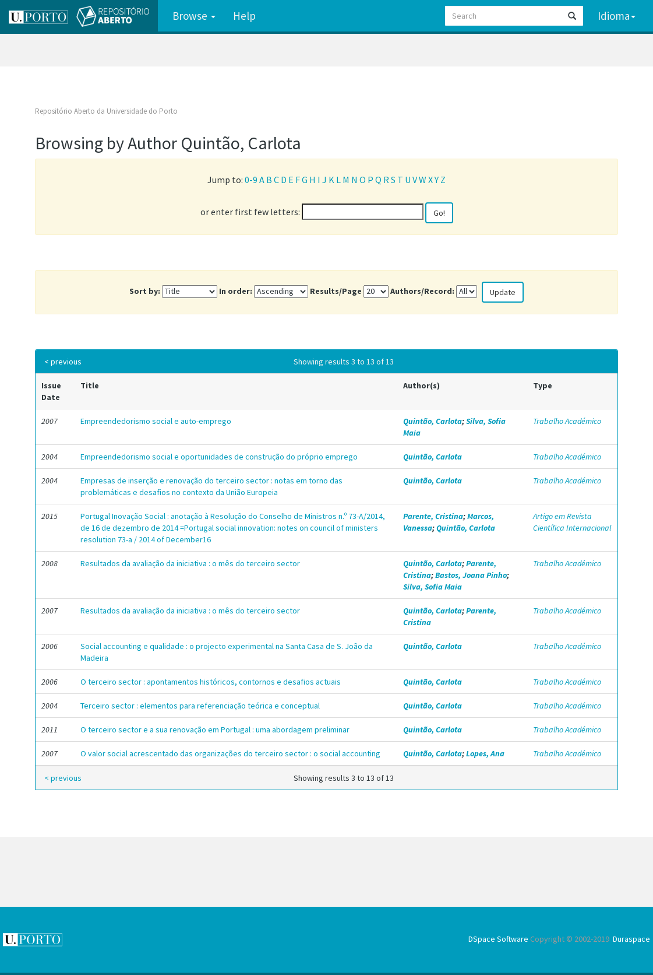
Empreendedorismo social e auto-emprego (155, 421)
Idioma (617, 16)
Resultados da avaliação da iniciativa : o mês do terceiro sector (190, 563)
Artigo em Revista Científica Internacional (572, 522)
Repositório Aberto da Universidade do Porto (106, 111)
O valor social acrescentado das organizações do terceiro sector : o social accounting (230, 753)
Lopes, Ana (485, 753)
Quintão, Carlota (432, 421)
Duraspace (631, 939)
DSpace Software (498, 939)
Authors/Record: (422, 291)
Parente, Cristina (433, 516)
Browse (194, 16)
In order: (235, 291)
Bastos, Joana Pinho (471, 575)
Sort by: (144, 291)
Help (244, 16)
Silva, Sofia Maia (432, 586)
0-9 (251, 179)
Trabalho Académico (567, 421)
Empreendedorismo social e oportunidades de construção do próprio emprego (219, 456)
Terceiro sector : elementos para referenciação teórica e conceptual (200, 705)
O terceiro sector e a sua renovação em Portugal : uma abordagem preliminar (215, 729)
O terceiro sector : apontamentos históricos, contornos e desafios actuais (210, 681)
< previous (63, 361)
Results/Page (336, 291)
